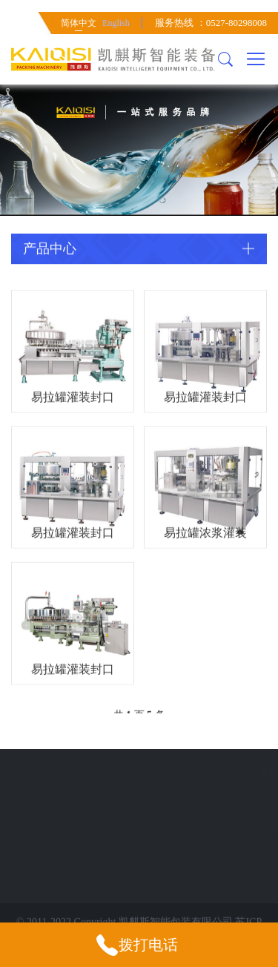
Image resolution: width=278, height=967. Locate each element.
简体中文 (78, 23)
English (116, 23)
